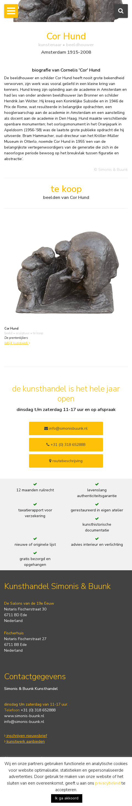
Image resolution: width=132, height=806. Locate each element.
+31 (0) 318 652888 (65, 444)
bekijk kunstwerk (17, 343)
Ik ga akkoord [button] (66, 798)
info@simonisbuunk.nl (66, 428)
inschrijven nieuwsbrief (25, 735)
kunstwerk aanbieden (24, 741)
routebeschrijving (66, 461)
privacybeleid (107, 783)
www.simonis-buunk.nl (24, 716)
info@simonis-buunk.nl (24, 721)
